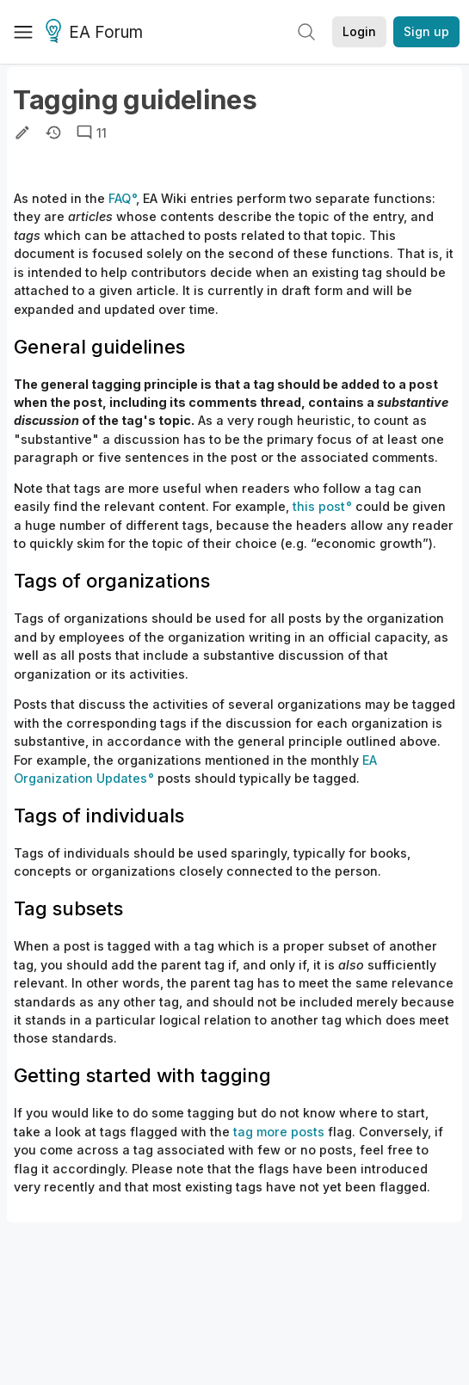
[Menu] (23, 31)
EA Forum (97, 32)
